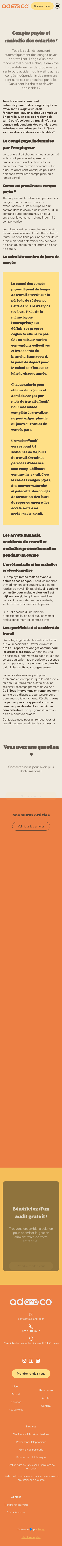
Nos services (16, 1409)
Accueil (16, 1394)
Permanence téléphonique (31, 1442)
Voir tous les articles (31, 826)
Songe (41, 1529)
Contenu (46, 1405)
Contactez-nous (42, 5)
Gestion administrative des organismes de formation (31, 1466)
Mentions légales (31, 1537)
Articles (46, 1398)
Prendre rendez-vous (31, 1373)
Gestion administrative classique (31, 1434)
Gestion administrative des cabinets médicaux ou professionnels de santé (31, 1477)
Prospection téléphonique (31, 1457)
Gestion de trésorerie (31, 1449)
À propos (16, 1402)
